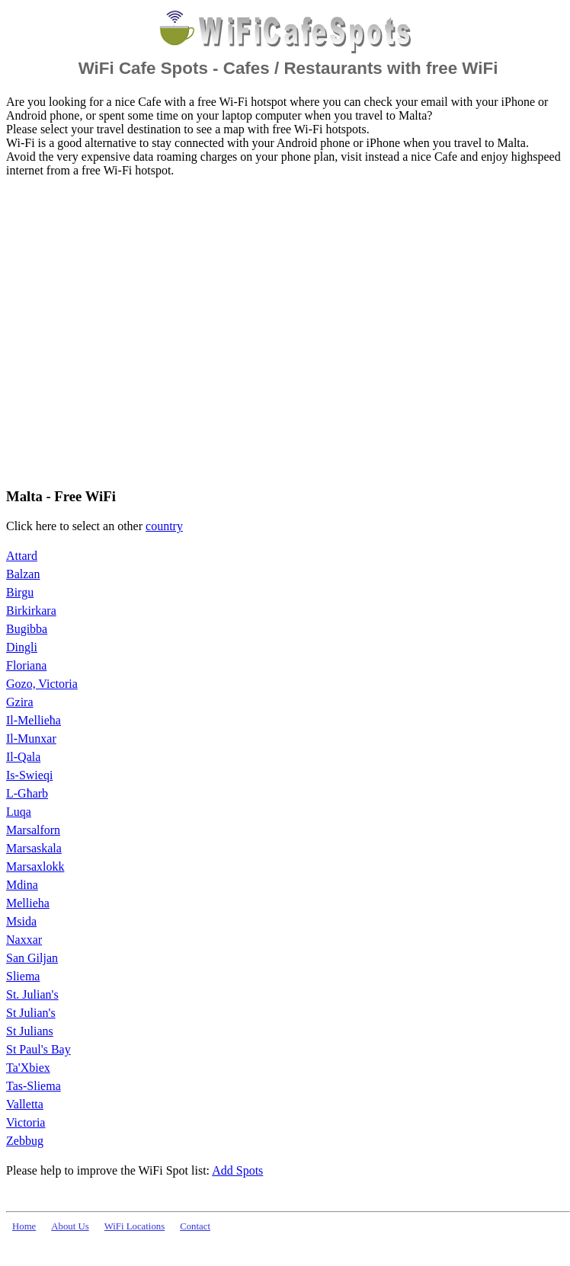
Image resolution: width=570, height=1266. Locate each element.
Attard (21, 555)
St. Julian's (32, 994)
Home (24, 1226)
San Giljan (32, 957)
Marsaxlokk (35, 866)
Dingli (21, 647)
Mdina (22, 884)
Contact (195, 1226)
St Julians (29, 1031)
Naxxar (24, 939)
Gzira (20, 701)
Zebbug (24, 1140)
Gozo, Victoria (42, 683)
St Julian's (31, 1012)
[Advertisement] (143, 332)
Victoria (25, 1122)
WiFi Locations (134, 1226)
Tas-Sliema (33, 1085)
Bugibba (26, 628)
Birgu (20, 592)
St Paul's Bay (38, 1049)
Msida (21, 921)
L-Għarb (27, 793)
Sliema (23, 976)
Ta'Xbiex (28, 1067)
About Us (69, 1226)
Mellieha (28, 903)
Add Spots (237, 1170)
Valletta (24, 1104)
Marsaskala (34, 848)
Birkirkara (31, 610)
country (164, 526)
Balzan (23, 573)
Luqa (18, 811)
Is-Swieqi (29, 775)
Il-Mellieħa (33, 720)
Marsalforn (33, 829)
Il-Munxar (31, 738)
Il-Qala (23, 756)
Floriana (26, 665)
